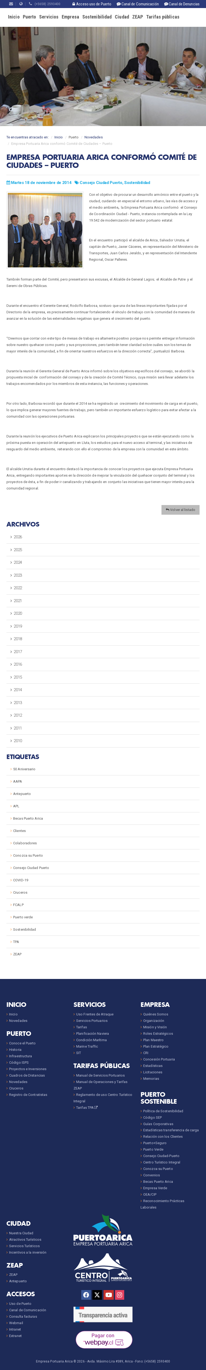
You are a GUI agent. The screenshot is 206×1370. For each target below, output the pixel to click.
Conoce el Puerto (22, 1043)
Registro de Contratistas (28, 1095)
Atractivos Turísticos (25, 1240)
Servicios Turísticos (24, 1246)
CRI (145, 1053)
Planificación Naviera (92, 1034)
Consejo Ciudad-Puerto (161, 1156)
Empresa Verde (155, 1188)
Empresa (70, 17)
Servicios (48, 17)
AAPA (17, 781)
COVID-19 (20, 880)
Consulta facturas (23, 1316)
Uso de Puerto (20, 1304)
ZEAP (137, 17)
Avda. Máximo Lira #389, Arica (110, 1361)
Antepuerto (22, 794)
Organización (153, 1021)
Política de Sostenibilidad (163, 1111)
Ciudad (122, 17)
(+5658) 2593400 (44, 4)
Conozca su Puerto (28, 855)
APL (16, 806)
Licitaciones (152, 1072)
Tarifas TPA (87, 1108)
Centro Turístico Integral (162, 1162)
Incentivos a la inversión (28, 1252)
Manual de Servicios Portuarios (100, 1075)
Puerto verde (23, 917)
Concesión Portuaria (159, 1059)
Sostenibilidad (97, 17)
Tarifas (81, 1027)
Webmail (16, 1323)
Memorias (151, 1079)
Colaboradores (25, 843)
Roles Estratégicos (158, 1034)
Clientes (19, 831)
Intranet (15, 1329)
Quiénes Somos (155, 1014)
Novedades (93, 137)
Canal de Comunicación (27, 1310)
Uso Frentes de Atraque (94, 1014)
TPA (16, 942)
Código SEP (152, 1117)
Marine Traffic (87, 1046)
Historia (15, 1050)
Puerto (29, 17)
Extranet (15, 1336)
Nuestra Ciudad (21, 1233)
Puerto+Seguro (155, 1143)
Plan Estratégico (156, 1046)
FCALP (18, 905)
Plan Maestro (153, 1040)
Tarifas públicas (162, 17)
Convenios (151, 1175)
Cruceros (20, 892)
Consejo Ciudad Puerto (101, 182)
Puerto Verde (153, 1149)
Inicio (14, 17)
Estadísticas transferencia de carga (171, 1130)
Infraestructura (20, 1056)
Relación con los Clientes (163, 1137)
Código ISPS (19, 1062)
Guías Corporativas (158, 1124)
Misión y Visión (155, 1027)
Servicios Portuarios (92, 1021)
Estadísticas (153, 1066)
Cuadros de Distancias (27, 1075)
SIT (78, 1053)
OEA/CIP (149, 1194)
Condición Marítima (91, 1040)
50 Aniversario (24, 769)
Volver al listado (180, 510)
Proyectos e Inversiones (27, 1069)
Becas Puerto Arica (28, 818)
